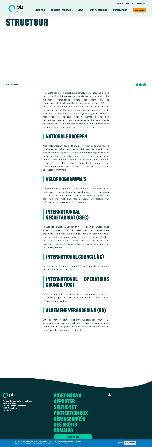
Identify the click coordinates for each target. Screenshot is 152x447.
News (80, 10)
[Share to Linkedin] (144, 84)
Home (7, 85)
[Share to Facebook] (137, 84)
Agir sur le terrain (61, 10)
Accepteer (118, 443)
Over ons (40, 10)
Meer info (63, 444)
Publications (120, 10)
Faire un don (139, 10)
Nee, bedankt (130, 443)
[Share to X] (140, 84)
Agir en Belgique (98, 10)
